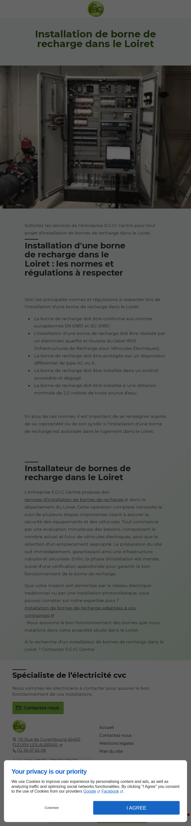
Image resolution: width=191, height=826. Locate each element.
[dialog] (95, 791)
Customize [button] (52, 808)
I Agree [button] (136, 808)
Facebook (110, 791)
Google (89, 791)
